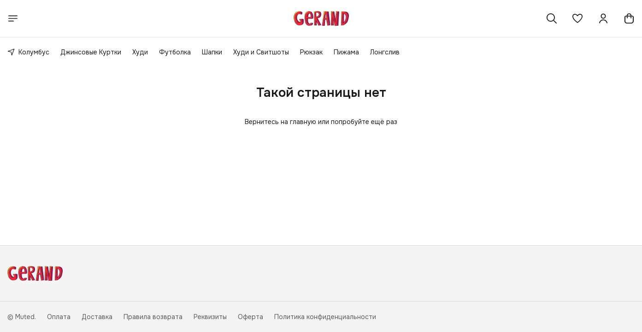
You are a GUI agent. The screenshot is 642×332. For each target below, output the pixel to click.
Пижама (346, 52)
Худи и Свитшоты (261, 52)
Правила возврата (153, 317)
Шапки (212, 52)
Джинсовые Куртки (90, 52)
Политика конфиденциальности (325, 317)
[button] (577, 18)
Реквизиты (210, 317)
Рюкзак (311, 52)
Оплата (59, 317)
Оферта (250, 317)
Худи (140, 52)
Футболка (175, 52)
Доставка (97, 317)
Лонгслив (385, 52)
